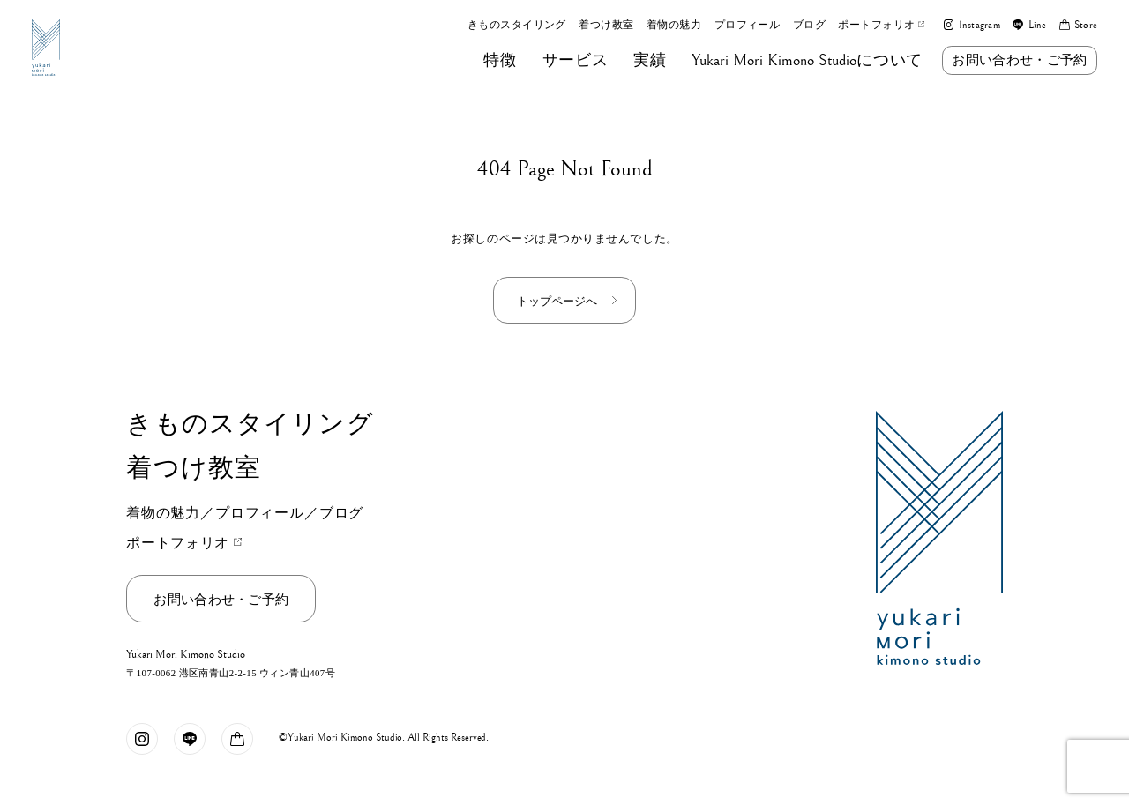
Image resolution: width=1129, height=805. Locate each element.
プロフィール (747, 25)
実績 (649, 61)
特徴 (499, 61)
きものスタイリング (516, 25)
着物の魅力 (674, 25)
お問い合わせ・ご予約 (1019, 59)
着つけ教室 (606, 25)
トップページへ (557, 301)
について (807, 61)
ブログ (809, 25)
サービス (575, 61)
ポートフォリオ (881, 25)
